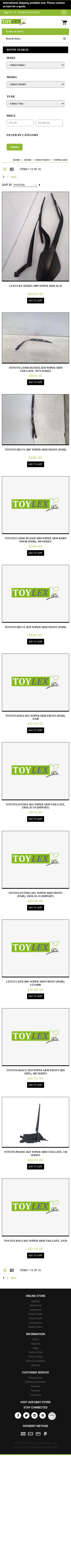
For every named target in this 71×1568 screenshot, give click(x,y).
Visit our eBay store (35, 1402)
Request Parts (35, 1327)
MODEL (12, 77)
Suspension (35, 1309)
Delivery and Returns (35, 1382)
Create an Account (29, 12)
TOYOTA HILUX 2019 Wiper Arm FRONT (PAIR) (35, 627)
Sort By (7, 184)
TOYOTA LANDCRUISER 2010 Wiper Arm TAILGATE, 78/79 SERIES (35, 369)
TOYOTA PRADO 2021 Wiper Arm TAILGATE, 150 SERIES (35, 1154)
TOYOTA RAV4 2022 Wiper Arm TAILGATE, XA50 (35, 1240)
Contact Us (35, 1395)
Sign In (8, 12)
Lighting (35, 1301)
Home (16, 160)
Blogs (35, 1348)
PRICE (11, 115)
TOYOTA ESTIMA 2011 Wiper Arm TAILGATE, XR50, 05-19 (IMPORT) (35, 806)
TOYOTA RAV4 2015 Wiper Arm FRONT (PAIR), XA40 (35, 717)
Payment (35, 1390)
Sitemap (35, 1365)
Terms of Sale (36, 1352)
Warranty (35, 1386)
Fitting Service (35, 1377)
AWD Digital (52, 1447)
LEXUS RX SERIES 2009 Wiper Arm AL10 (35, 286)
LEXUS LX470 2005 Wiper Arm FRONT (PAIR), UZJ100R (35, 983)
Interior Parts (35, 1318)
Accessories (35, 1322)
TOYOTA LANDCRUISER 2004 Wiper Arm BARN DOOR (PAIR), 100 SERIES (35, 540)
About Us (35, 1343)
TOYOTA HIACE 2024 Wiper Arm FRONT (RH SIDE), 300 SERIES (35, 1072)
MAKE (11, 57)
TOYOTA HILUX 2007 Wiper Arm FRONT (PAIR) (35, 449)
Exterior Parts (35, 1314)
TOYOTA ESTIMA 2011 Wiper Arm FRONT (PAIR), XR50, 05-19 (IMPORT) (35, 895)
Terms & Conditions (35, 1361)
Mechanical (35, 1305)
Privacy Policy (36, 1356)
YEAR (11, 96)
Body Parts (43, 160)
